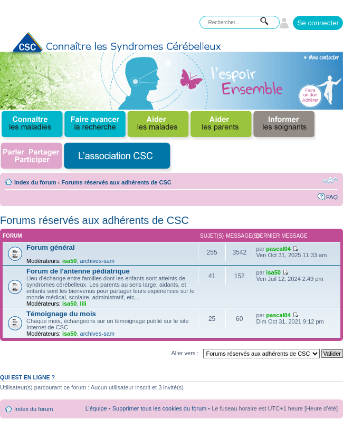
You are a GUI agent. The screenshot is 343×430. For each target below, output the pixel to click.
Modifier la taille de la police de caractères (330, 180)
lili (83, 303)
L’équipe (96, 408)
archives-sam (97, 261)
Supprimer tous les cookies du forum (159, 408)
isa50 (69, 261)
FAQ (332, 197)
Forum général (50, 247)
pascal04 (278, 249)
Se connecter (318, 23)
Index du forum (35, 182)
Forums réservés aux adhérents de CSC (116, 182)
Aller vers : (184, 353)
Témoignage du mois (61, 314)
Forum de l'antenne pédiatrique (78, 271)
